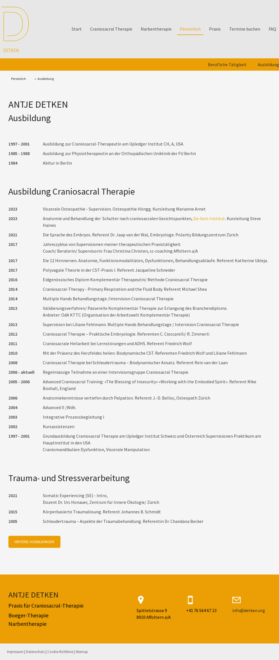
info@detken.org (248, 610)
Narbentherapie (156, 29)
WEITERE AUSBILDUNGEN (34, 541)
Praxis (215, 29)
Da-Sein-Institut (209, 218)
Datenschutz (35, 651)
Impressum (15, 651)
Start (77, 29)
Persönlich (190, 29)
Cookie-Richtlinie (60, 651)
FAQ (272, 29)
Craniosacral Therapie (111, 29)
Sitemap (82, 651)
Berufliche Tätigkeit (227, 64)
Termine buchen (244, 29)
